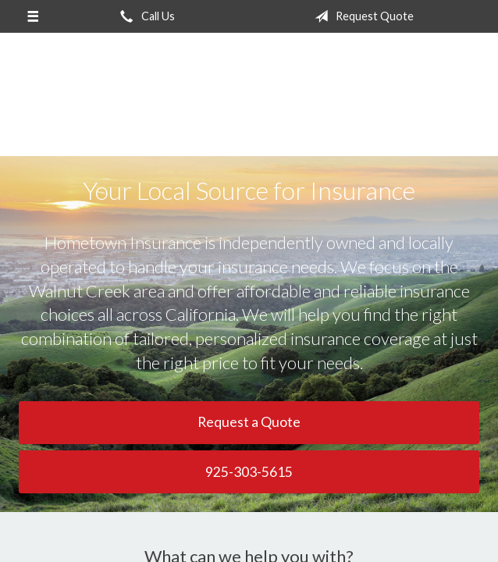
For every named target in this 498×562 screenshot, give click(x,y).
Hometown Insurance (249, 102)
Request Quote (361, 16)
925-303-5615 (249, 472)
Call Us (144, 16)
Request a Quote (249, 422)
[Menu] (32, 16)
